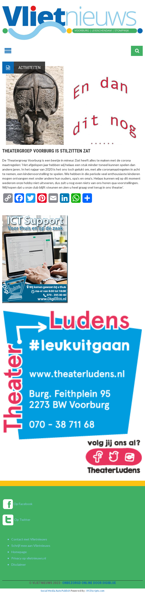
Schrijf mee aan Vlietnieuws (30, 545)
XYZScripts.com (95, 590)
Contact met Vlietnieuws (29, 539)
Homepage (19, 552)
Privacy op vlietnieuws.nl (28, 558)
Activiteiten (29, 67)
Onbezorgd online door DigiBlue (89, 583)
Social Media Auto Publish (55, 590)
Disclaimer (18, 564)
